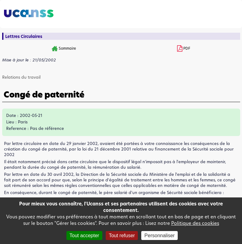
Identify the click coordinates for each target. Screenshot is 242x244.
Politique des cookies (195, 223)
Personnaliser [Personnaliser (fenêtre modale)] (159, 235)
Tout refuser (122, 235)
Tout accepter (84, 235)
